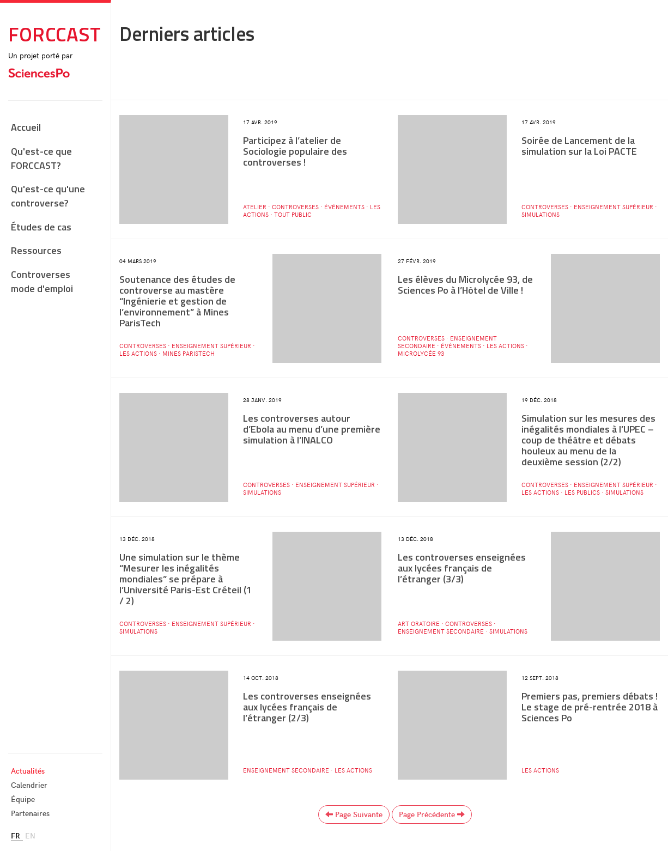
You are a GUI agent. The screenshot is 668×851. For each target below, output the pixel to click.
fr (15, 835)
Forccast (54, 34)
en (30, 835)
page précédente (432, 814)
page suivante (353, 814)
